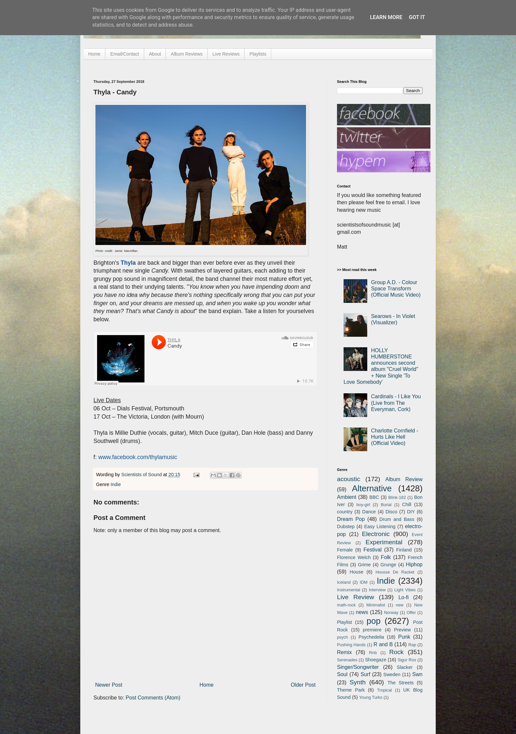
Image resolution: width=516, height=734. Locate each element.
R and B (383, 644)
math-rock (346, 604)
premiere (372, 629)
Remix (344, 652)
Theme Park (351, 690)
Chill (406, 504)
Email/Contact (124, 54)
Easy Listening (380, 526)
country (344, 511)
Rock (396, 651)
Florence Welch (354, 557)
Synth (357, 682)
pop (374, 620)
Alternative (372, 488)
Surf (365, 674)
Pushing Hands (351, 644)
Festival (372, 549)
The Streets (400, 682)
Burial (386, 504)
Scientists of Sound (142, 474)
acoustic (348, 479)
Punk (404, 637)
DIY (411, 511)
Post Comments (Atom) (153, 697)
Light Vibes (405, 589)
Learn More (386, 17)
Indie (116, 484)
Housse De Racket (394, 572)
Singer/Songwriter (358, 667)
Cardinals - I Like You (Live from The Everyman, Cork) (396, 403)
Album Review (404, 479)
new (399, 604)
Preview (402, 629)
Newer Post (108, 685)
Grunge (388, 564)
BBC (374, 497)
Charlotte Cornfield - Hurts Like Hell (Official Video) (394, 437)
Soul (342, 674)
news (362, 612)
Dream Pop (351, 519)
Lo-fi (404, 597)
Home (94, 54)
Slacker (405, 667)
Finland (404, 549)
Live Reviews (226, 54)
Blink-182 (397, 497)
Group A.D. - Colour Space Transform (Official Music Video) (396, 289)
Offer (411, 612)
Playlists (257, 54)
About (155, 54)
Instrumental (348, 589)
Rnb (373, 652)
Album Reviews (186, 54)
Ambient (346, 497)
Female (345, 549)
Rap (412, 644)
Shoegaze (375, 659)
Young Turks (370, 697)
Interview (377, 589)
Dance (369, 511)
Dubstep (346, 526)
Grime (364, 564)
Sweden (391, 674)
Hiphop (414, 564)
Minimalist (375, 604)
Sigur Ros (407, 659)
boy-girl (363, 504)
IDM (363, 582)
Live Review (355, 597)
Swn (417, 674)
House (357, 572)
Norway (391, 612)
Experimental (384, 542)
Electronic (376, 533)
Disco (391, 511)
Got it (417, 17)
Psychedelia (371, 637)
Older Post (303, 685)
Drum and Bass (396, 519)
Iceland (343, 582)
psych (342, 637)
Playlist (344, 622)
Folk (386, 557)
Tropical (384, 690)
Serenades (347, 659)
